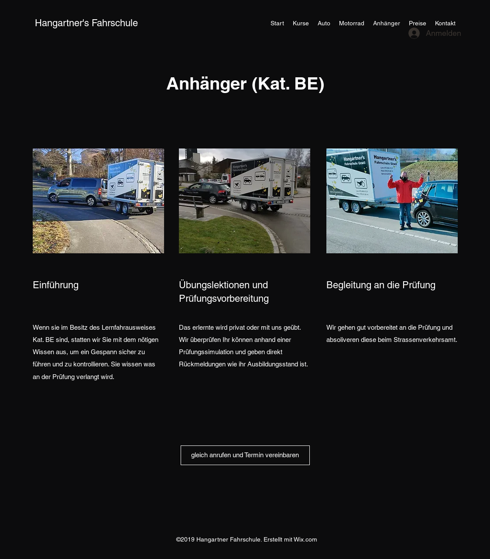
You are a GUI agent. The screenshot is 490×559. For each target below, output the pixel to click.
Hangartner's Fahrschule (86, 22)
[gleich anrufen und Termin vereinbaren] (245, 455)
